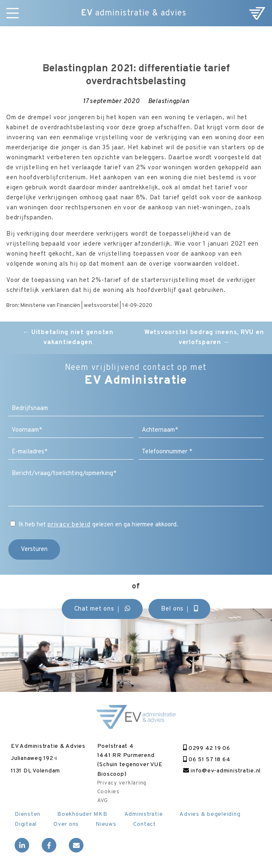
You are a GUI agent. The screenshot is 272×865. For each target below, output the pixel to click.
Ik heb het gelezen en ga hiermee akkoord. (98, 525)
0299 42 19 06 (206, 748)
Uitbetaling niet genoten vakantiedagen (68, 338)
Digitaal (26, 824)
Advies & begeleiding (209, 814)
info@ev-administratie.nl (222, 770)
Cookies (108, 792)
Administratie (143, 814)
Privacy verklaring (122, 783)
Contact (144, 824)
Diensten (27, 814)
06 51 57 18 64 (206, 759)
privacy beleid (69, 525)
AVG (102, 800)
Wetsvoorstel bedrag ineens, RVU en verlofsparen (204, 338)
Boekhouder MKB (82, 814)
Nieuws (106, 824)
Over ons (66, 824)
